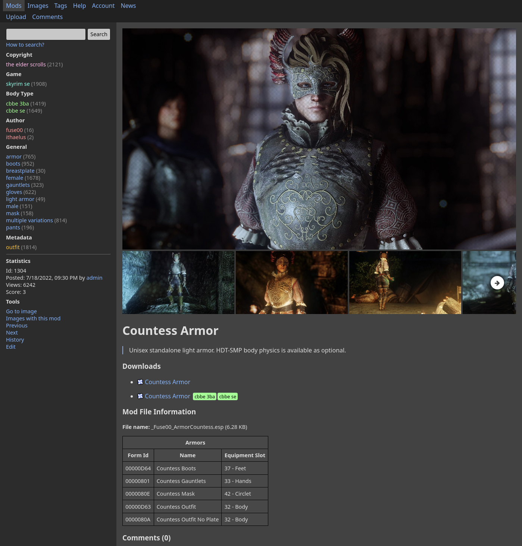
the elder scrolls (34, 64)
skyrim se (26, 83)
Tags (60, 5)
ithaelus (20, 137)
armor (20, 156)
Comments (47, 17)
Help (79, 5)
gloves (21, 191)
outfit (21, 247)
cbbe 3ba (26, 103)
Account (103, 5)
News (128, 5)
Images (38, 5)
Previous (17, 325)
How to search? (25, 44)
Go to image (21, 311)
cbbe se (24, 110)
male (19, 206)
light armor (25, 199)
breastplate (26, 170)
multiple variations (36, 220)
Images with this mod (33, 318)
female (23, 177)
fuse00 (20, 130)
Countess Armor (163, 382)
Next (12, 332)
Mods (14, 5)
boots (20, 163)
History (15, 339)
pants (20, 227)
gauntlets (25, 184)
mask (19, 213)
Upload (16, 17)
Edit (11, 346)
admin (95, 277)
